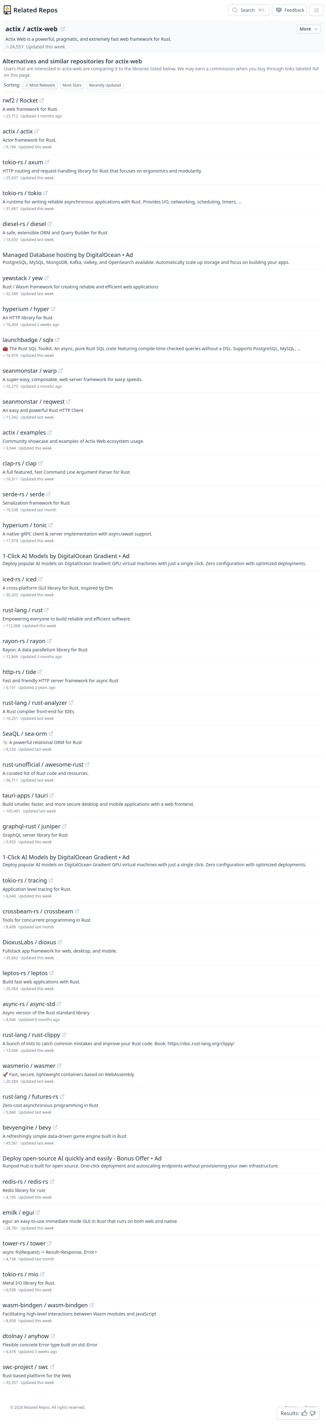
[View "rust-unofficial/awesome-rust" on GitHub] (87, 764)
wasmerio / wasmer (29, 1065)
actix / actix (18, 131)
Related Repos (35, 10)
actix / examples (24, 432)
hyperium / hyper (26, 309)
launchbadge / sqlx (28, 340)
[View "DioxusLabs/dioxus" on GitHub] (59, 942)
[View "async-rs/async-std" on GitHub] (58, 1003)
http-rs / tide (19, 672)
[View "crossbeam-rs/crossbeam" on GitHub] (77, 911)
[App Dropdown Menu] (316, 10)
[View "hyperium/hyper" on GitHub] (53, 308)
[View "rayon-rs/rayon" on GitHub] (49, 640)
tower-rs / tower (24, 1243)
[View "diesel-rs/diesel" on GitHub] (49, 223)
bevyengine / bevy (27, 1127)
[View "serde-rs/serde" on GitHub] (48, 494)
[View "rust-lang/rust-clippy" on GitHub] (64, 1034)
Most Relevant (40, 85)
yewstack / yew (23, 278)
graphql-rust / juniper (31, 826)
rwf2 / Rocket (20, 100)
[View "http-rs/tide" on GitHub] (39, 671)
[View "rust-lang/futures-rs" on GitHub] (62, 1096)
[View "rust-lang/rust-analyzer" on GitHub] (71, 702)
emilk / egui (18, 1212)
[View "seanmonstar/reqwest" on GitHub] (68, 401)
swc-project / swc (25, 1367)
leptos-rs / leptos (25, 973)
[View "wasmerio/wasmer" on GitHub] (59, 1065)
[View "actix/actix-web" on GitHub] (62, 29)
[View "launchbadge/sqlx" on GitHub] (57, 339)
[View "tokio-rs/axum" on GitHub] (47, 162)
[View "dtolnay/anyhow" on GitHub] (52, 1335)
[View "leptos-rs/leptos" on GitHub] (51, 972)
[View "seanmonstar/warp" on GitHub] (60, 370)
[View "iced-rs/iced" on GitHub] (40, 579)
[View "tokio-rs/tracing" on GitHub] (50, 880)
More (309, 29)
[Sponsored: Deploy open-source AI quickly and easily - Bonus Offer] (163, 1161)
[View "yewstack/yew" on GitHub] (46, 277)
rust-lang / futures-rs (30, 1096)
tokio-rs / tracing (25, 880)
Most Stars (72, 85)
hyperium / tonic (25, 525)
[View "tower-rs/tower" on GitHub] (49, 1243)
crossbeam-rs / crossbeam (38, 911)
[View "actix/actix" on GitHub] (36, 131)
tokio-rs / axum (23, 162)
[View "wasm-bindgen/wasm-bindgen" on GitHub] (91, 1305)
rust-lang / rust (23, 610)
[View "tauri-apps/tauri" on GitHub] (51, 795)
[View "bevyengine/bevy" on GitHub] (55, 1127)
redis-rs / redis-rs (25, 1181)
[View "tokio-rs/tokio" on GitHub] (45, 192)
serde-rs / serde (24, 494)
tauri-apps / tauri (25, 795)
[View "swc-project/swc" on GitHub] (52, 1366)
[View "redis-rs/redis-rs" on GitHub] (51, 1181)
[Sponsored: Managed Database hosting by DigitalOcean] (163, 258)
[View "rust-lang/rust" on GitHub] (46, 610)
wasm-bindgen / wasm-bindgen (45, 1305)
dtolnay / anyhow (26, 1336)
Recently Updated (105, 85)
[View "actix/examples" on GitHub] (49, 432)
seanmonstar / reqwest (34, 401)
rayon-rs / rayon (24, 641)
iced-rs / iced (20, 579)
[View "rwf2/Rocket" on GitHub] (41, 100)
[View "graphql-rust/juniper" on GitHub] (64, 826)
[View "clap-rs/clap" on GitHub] (40, 463)
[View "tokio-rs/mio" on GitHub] (42, 1274)
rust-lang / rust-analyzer (35, 702)
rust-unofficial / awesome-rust (43, 764)
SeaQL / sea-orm (25, 733)
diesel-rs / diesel (24, 224)
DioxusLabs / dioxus (29, 942)
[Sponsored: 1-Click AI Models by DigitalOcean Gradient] (163, 559)
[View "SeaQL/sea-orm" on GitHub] (50, 733)
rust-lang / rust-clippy (31, 1035)
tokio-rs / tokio (22, 193)
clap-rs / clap (20, 463)
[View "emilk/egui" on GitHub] (37, 1212)
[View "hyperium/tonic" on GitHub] (50, 525)
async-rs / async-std (29, 1004)
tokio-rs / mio (21, 1274)
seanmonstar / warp (30, 370)
